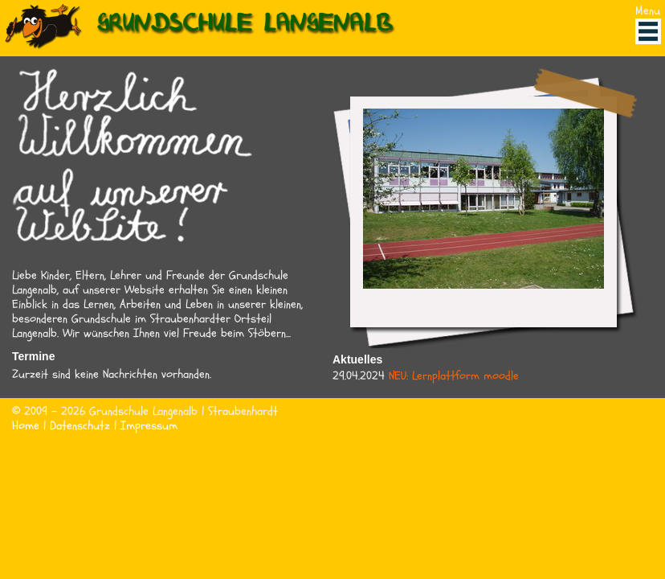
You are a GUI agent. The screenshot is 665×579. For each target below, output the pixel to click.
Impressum (148, 425)
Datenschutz (80, 425)
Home (25, 425)
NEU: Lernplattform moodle (454, 376)
